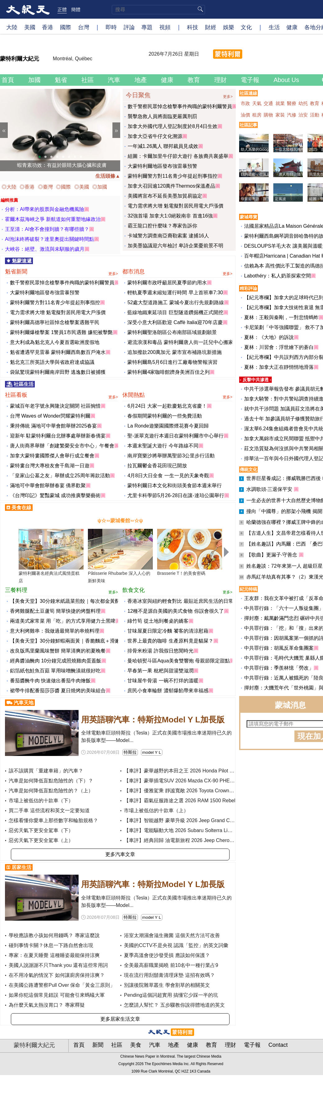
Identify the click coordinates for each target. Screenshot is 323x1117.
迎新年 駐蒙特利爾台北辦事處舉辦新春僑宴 (58, 435)
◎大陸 (10, 187)
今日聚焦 (179, 94)
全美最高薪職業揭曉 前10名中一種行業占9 (171, 965)
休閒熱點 (177, 395)
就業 (280, 103)
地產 (141, 79)
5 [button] (63, 157)
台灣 (83, 27)
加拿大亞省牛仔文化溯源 (155, 136)
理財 (221, 79)
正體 (62, 9)
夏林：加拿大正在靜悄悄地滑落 (279, 367)
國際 (65, 27)
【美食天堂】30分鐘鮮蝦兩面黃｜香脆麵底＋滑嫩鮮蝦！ (72, 640)
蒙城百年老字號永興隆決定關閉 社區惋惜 (55, 406)
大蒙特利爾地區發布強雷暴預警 (162, 166)
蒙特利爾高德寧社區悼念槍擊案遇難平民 (54, 322)
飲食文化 (177, 590)
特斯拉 (130, 752)
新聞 (98, 1045)
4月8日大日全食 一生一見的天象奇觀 (168, 475)
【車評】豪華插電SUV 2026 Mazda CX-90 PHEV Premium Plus (194, 780)
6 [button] (69, 157)
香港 (47, 27)
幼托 (303, 103)
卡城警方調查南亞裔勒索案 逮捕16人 (168, 235)
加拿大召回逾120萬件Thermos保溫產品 (171, 186)
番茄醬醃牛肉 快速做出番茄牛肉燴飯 (50, 680)
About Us (287, 79)
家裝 (280, 114)
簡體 (75, 9)
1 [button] (40, 157)
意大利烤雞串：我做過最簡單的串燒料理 (54, 631)
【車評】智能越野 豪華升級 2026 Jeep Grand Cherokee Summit (195, 820)
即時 (111, 27)
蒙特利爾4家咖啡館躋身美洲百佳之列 (168, 372)
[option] (60, 130)
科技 (192, 27)
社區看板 (61, 395)
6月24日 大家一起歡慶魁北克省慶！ (167, 406)
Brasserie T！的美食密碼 (181, 573)
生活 (274, 27)
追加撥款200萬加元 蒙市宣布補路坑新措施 (174, 352)
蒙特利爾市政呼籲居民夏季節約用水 (167, 282)
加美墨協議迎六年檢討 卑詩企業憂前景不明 (175, 245)
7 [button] (75, 157)
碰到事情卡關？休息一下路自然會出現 (51, 945)
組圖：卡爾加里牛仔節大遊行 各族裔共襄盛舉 (178, 156)
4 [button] (57, 157)
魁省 (62, 79)
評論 (129, 27)
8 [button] (81, 157)
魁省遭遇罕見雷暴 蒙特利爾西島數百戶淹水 (58, 352)
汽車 (115, 79)
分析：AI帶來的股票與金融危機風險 (44, 209)
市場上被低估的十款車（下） (41, 800)
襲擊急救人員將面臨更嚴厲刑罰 (162, 116)
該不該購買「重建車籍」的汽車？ (46, 770)
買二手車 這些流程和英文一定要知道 (49, 810)
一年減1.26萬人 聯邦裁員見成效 (163, 146)
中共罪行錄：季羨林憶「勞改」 (279, 668)
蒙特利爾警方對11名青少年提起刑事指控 (173, 176)
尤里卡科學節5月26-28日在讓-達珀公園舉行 (175, 495)
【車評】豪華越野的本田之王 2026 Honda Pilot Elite (181, 770)
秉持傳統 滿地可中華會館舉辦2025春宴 (53, 425)
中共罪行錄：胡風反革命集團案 (279, 648)
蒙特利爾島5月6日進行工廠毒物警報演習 (172, 362)
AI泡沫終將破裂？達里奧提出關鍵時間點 (49, 239)
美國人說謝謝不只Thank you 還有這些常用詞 (58, 965)
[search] (158, 9)
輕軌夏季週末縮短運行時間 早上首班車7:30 (175, 292)
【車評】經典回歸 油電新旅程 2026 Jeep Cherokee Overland (191, 840)
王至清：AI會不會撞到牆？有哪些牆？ (47, 229)
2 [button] (46, 157)
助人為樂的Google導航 (260, 149)
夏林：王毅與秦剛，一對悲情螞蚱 (281, 317)
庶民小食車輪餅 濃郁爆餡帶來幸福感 (167, 690)
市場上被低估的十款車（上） (156, 810)
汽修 (292, 114)
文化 (246, 27)
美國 (29, 27)
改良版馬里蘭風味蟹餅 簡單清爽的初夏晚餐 (58, 650)
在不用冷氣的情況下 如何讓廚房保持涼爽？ (56, 975)
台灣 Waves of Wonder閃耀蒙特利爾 (50, 416)
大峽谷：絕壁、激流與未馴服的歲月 (44, 249)
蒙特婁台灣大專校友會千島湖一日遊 (49, 465)
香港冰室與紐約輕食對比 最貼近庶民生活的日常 (180, 601)
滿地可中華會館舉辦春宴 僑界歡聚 (48, 485)
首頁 (9, 79)
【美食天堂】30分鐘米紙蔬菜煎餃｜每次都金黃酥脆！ (70, 601)
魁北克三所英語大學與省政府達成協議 (52, 362)
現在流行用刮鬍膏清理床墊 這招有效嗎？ (169, 975)
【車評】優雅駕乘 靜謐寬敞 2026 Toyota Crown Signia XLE (189, 790)
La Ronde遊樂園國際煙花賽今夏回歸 (167, 425)
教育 (195, 79)
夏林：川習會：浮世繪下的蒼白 (279, 347)
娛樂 (228, 27)
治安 (303, 114)
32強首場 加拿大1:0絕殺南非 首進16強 (170, 215)
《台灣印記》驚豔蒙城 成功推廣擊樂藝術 (55, 495)
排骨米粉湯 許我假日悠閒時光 (160, 650)
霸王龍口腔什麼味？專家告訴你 (162, 225)
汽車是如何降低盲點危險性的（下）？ (51, 780)
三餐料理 (61, 590)
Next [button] (116, 130)
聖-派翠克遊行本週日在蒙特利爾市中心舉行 (175, 435)
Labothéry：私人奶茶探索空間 (277, 275)
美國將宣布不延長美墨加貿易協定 (165, 196)
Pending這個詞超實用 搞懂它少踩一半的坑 (171, 995)
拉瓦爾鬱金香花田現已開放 (157, 465)
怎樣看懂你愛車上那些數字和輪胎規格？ (53, 820)
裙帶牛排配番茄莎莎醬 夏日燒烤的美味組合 (58, 690)
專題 (146, 27)
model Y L (151, 752)
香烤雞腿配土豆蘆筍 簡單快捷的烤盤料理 (55, 611)
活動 (315, 114)
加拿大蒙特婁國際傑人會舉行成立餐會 (52, 455)
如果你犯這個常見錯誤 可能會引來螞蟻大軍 (56, 995)
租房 (257, 114)
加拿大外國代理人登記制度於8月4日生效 (173, 126)
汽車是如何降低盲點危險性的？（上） (51, 790)
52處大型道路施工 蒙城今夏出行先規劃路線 (175, 302)
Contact (278, 1045)
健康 (292, 27)
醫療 (292, 103)
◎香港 (28, 187)
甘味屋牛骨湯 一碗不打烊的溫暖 (162, 680)
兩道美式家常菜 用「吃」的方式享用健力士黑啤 (63, 621)
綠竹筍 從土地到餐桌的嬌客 (157, 621)
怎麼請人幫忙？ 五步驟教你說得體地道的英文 (174, 1005)
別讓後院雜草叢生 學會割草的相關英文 (167, 985)
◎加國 (100, 187)
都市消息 (177, 271)
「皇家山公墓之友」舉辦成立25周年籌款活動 (60, 475)
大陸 (11, 27)
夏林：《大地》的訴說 (269, 337)
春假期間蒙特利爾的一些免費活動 (164, 416)
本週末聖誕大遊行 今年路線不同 (162, 445)
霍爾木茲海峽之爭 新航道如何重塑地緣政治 (53, 219)
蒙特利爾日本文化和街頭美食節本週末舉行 (174, 485)
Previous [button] (4, 130)
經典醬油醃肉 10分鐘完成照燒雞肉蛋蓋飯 (55, 660)
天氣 (257, 103)
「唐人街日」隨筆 (290, 174)
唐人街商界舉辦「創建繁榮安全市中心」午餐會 (62, 445)
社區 (88, 79)
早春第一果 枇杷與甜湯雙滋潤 (160, 670)
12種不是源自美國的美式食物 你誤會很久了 (175, 611)
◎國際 (64, 187)
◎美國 (82, 187)
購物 (269, 114)
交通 (269, 103)
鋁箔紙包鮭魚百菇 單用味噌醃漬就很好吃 (55, 670)
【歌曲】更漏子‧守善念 (272, 554)
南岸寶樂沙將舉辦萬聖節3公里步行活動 (171, 455)
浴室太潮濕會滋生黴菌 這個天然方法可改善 (172, 935)
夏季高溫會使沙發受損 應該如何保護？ (167, 955)
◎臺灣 (46, 187)
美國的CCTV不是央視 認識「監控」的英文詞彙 (176, 945)
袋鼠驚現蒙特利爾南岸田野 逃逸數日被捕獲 (58, 372)
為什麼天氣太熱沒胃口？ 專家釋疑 (46, 1005)
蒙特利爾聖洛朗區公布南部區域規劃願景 (172, 332)
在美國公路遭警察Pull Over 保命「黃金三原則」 (62, 985)
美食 (136, 1045)
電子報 (251, 79)
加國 (35, 79)
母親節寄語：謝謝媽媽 (259, 199)
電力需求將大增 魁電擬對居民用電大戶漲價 (175, 205)
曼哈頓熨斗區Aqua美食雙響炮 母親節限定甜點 (178, 660)
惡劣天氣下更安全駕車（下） (41, 830)
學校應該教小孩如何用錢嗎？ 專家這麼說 (54, 935)
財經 (210, 27)
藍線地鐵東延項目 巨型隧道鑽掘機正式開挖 (175, 312)
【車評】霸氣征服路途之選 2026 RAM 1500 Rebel (179, 800)
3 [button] (51, 157)
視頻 (165, 27)
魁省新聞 (61, 271)
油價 (246, 114)
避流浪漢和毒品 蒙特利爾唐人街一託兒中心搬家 (180, 342)
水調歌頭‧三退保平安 (269, 489)
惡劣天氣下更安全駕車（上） (41, 840)
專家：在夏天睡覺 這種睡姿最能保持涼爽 (54, 955)
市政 (246, 103)
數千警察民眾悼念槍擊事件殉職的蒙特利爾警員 (180, 106)
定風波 (280, 199)
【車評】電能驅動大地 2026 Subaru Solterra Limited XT (185, 830)
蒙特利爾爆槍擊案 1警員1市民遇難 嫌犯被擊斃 (61, 332)
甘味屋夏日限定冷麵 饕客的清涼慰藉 (167, 631)
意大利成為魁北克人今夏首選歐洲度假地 (54, 342)
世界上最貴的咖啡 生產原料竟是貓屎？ (170, 640)
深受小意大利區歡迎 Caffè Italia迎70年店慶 (174, 322)
